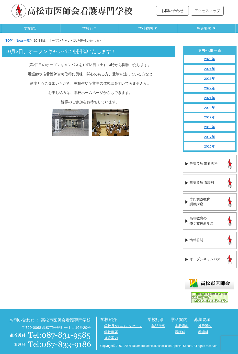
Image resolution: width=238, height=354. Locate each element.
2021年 (209, 98)
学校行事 (89, 28)
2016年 (209, 146)
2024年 (209, 69)
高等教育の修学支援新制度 (202, 221)
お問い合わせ (172, 11)
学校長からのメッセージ (123, 326)
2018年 (209, 127)
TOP (9, 40)
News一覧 (23, 40)
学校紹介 (31, 28)
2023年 (209, 78)
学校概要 (111, 332)
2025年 (209, 59)
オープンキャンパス (205, 259)
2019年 (209, 117)
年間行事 (158, 326)
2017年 (209, 137)
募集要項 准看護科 (204, 163)
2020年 (209, 108)
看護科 (180, 332)
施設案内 (111, 338)
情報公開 (196, 240)
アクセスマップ (207, 11)
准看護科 (182, 326)
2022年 (209, 88)
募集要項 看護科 (202, 182)
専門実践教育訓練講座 (200, 201)
